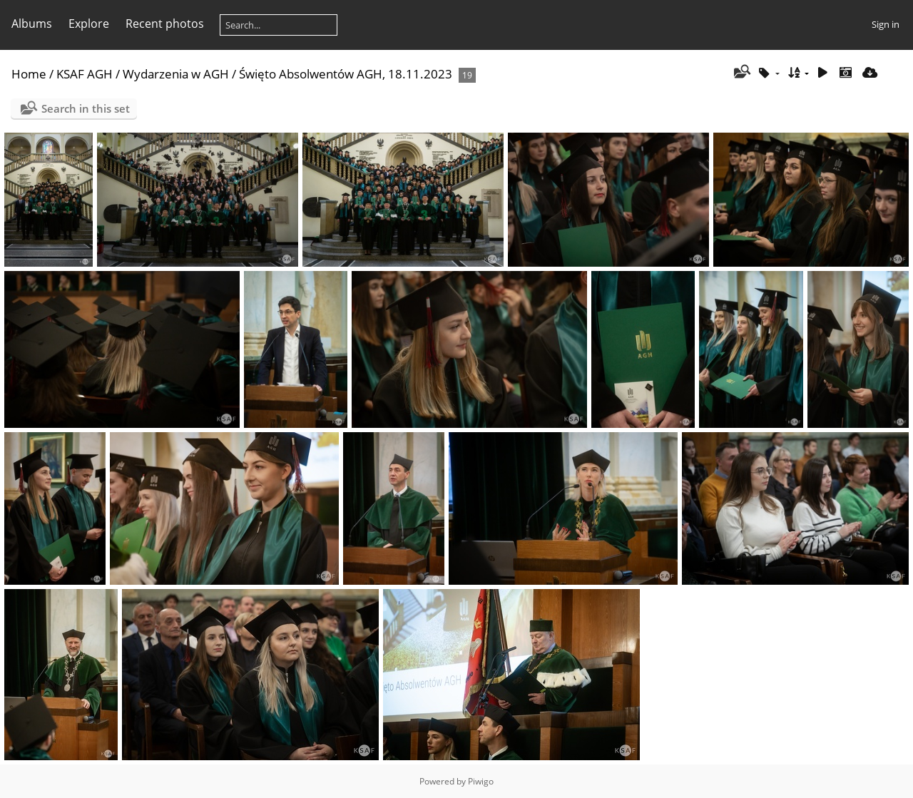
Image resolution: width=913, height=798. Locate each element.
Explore (88, 23)
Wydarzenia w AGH (176, 74)
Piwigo (481, 781)
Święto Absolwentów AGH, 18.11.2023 (345, 74)
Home (28, 74)
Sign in (885, 24)
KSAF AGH (84, 74)
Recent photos (165, 23)
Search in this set (85, 108)
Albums (31, 23)
